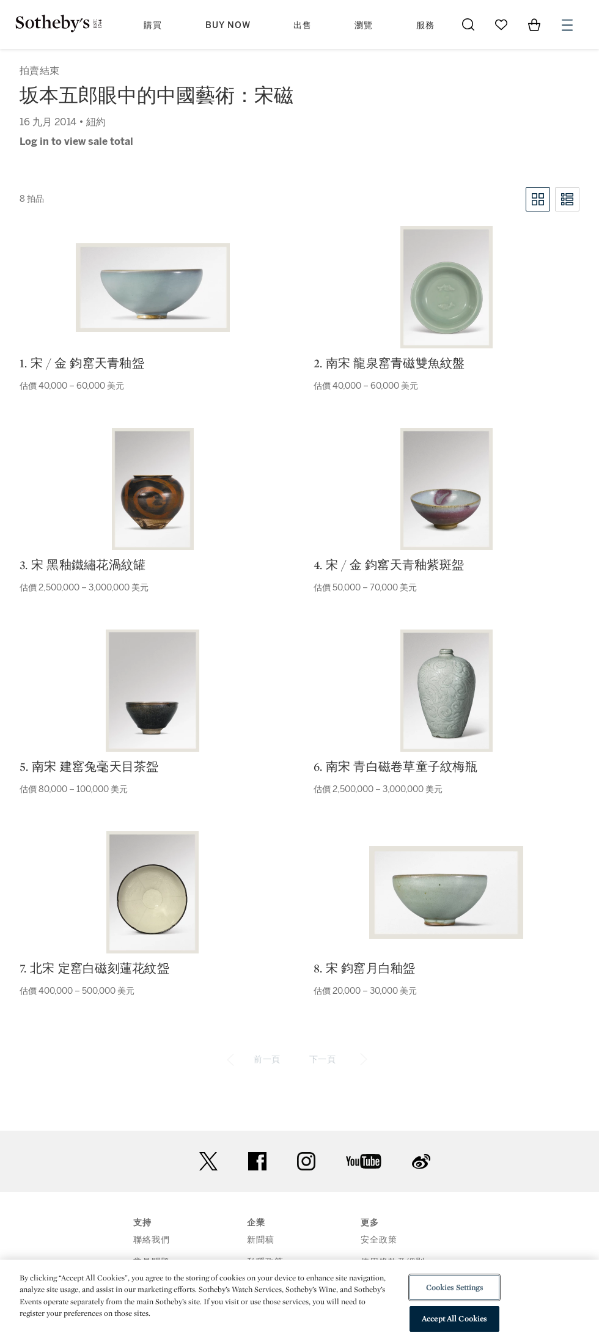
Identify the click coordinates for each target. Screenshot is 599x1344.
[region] (299, 1302)
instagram (306, 1161)
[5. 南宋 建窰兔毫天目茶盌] (152, 691)
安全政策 (379, 1240)
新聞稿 (260, 1240)
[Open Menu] (567, 25)
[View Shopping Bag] (534, 24)
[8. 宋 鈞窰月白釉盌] (446, 892)
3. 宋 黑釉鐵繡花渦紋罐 (82, 564)
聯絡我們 (151, 1240)
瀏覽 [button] (364, 25)
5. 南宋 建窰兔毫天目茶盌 (89, 766)
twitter (208, 1161)
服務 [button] (425, 25)
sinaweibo (421, 1161)
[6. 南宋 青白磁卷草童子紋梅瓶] (446, 691)
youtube (363, 1161)
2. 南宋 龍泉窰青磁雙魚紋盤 (389, 363)
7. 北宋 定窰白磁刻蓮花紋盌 (94, 968)
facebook (257, 1161)
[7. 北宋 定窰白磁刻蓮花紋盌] (152, 892)
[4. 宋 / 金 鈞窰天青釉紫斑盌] (446, 489)
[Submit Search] (468, 24)
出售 (302, 25)
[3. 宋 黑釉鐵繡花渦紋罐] (153, 489)
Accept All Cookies (454, 1318)
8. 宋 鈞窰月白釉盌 (365, 968)
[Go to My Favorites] (501, 24)
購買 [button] (153, 25)
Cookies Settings (454, 1287)
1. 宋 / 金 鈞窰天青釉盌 (82, 363)
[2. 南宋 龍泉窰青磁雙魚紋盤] (446, 287)
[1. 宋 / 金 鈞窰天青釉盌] (153, 287)
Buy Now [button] (228, 25)
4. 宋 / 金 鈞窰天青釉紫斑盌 (389, 564)
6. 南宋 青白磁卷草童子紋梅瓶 (395, 766)
